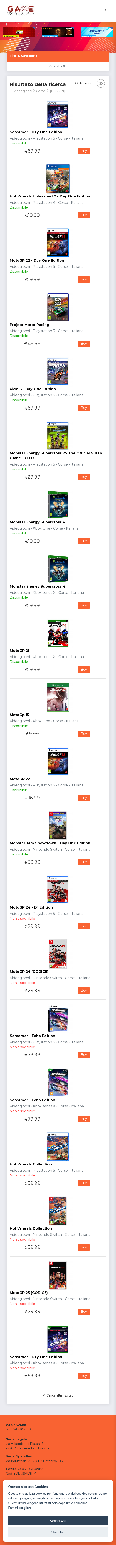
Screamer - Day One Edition (36, 132)
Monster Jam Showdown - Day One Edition (50, 843)
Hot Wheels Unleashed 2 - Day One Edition (50, 196)
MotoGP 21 (19, 651)
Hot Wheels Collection (31, 1164)
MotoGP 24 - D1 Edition (31, 907)
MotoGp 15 (19, 715)
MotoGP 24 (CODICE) (29, 972)
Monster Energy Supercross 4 (37, 522)
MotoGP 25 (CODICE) (29, 1293)
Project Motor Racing (29, 325)
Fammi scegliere (19, 1508)
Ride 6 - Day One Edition (33, 389)
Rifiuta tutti (58, 1532)
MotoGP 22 (20, 779)
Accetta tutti (58, 1520)
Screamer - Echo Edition (32, 1036)
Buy (84, 151)
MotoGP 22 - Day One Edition (37, 260)
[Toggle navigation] (105, 11)
